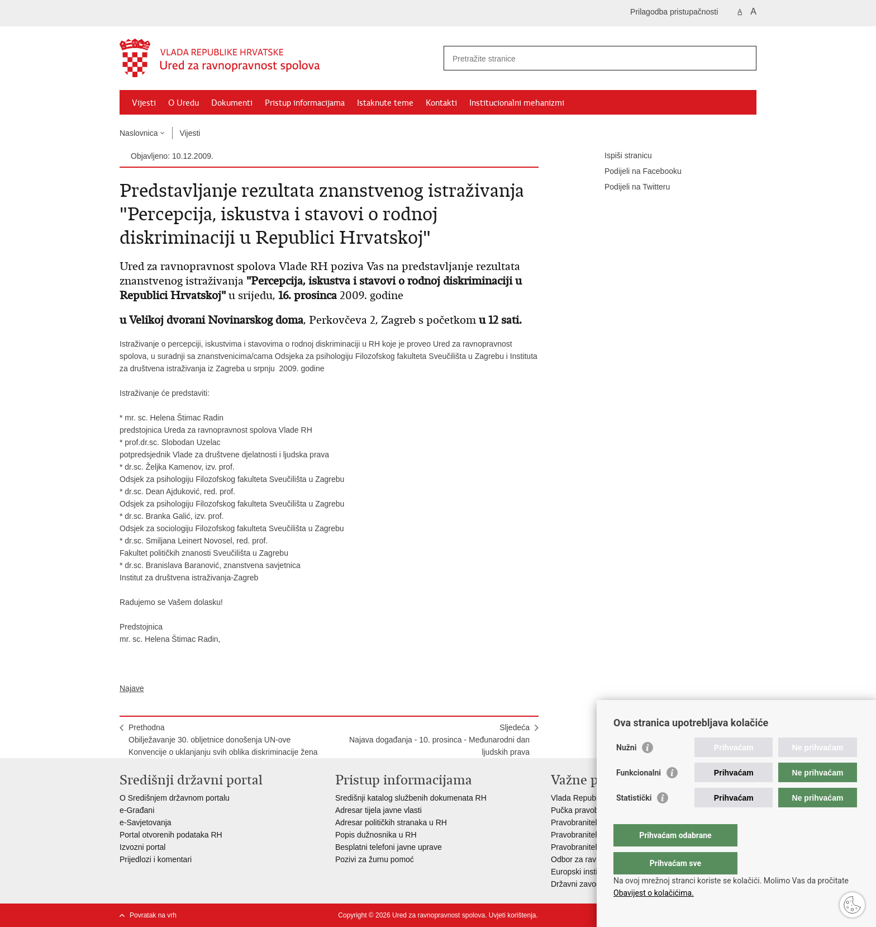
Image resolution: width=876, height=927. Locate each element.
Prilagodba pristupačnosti (674, 11)
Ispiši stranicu (620, 156)
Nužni (626, 769)
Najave (132, 688)
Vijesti (144, 103)
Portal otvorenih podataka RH (172, 834)
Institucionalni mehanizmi (516, 103)
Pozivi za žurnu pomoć (374, 859)
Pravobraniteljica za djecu (595, 847)
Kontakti (441, 103)
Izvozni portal (142, 847)
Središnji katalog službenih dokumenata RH (411, 797)
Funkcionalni (638, 795)
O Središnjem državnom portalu (175, 797)
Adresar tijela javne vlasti (378, 810)
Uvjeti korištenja (512, 915)
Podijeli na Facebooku (635, 172)
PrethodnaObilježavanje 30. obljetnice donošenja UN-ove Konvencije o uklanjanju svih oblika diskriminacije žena (223, 739)
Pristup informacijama (305, 103)
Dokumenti (232, 103)
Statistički (633, 820)
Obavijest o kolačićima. (653, 892)
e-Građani (137, 810)
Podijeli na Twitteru (629, 187)
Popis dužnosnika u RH (376, 834)
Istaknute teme (385, 103)
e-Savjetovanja (146, 822)
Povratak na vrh (153, 915)
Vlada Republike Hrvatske (596, 797)
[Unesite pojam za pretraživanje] (588, 58)
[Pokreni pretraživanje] (743, 58)
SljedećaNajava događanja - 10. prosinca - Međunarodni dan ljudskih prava (439, 739)
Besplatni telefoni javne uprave (388, 847)
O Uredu (183, 103)
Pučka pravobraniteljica (591, 810)
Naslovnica (139, 133)
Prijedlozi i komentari (156, 859)
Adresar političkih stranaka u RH (391, 822)
